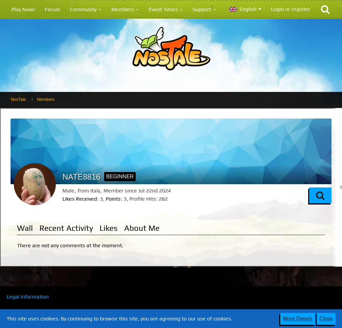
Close (326, 318)
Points (113, 199)
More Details (297, 318)
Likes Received (79, 199)
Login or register (290, 9)
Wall (25, 228)
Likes (109, 228)
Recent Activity (66, 228)
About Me (142, 228)
